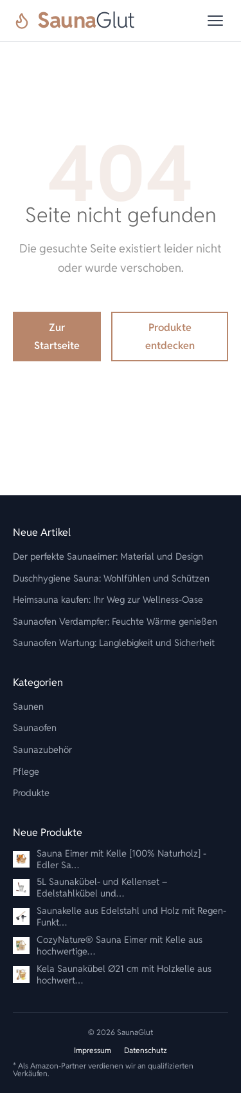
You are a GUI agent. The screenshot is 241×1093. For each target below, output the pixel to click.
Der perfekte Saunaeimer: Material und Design (108, 556)
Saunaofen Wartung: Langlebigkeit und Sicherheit (114, 642)
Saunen (28, 706)
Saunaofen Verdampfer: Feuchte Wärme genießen (115, 621)
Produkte (31, 792)
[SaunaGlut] (74, 21)
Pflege (26, 771)
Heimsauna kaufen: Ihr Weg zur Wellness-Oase (108, 599)
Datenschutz (145, 1050)
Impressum (92, 1050)
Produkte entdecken (170, 336)
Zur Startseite (57, 336)
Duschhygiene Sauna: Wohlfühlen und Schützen (111, 578)
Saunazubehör (42, 749)
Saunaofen (35, 727)
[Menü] (215, 20)
